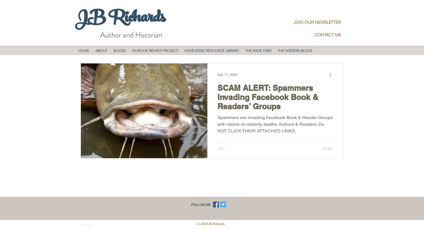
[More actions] (332, 75)
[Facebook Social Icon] (216, 204)
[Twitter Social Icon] (223, 204)
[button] (101, 51)
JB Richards (120, 19)
